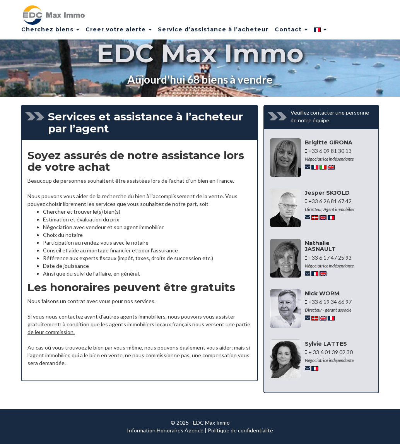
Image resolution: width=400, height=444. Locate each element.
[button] (320, 33)
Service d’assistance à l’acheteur (213, 32)
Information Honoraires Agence (165, 430)
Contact (291, 32)
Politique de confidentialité (240, 430)
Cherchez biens (50, 32)
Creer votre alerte (118, 32)
